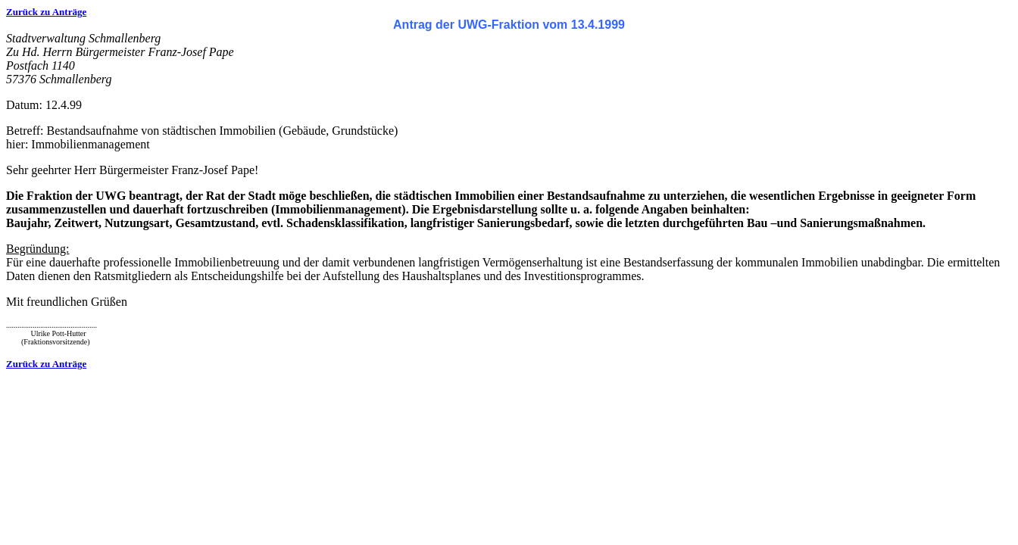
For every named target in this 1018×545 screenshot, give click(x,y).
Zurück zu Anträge (46, 11)
